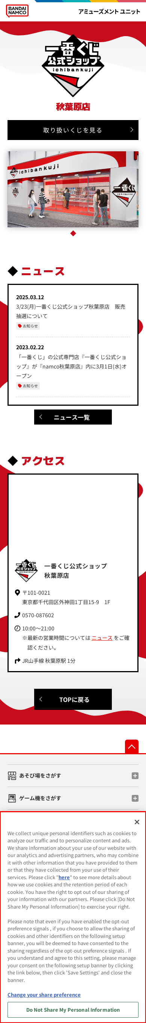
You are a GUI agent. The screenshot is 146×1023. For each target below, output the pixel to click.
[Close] (137, 822)
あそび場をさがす (40, 775)
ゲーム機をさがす (40, 798)
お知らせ (30, 326)
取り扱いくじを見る (72, 129)
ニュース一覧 (72, 417)
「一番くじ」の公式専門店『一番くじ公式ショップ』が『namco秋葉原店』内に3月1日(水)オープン (71, 366)
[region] (73, 917)
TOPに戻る (74, 699)
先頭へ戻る (131, 746)
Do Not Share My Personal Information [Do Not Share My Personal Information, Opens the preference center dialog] (73, 1009)
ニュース (102, 637)
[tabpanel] (73, 189)
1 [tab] (73, 233)
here (64, 877)
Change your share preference (44, 994)
